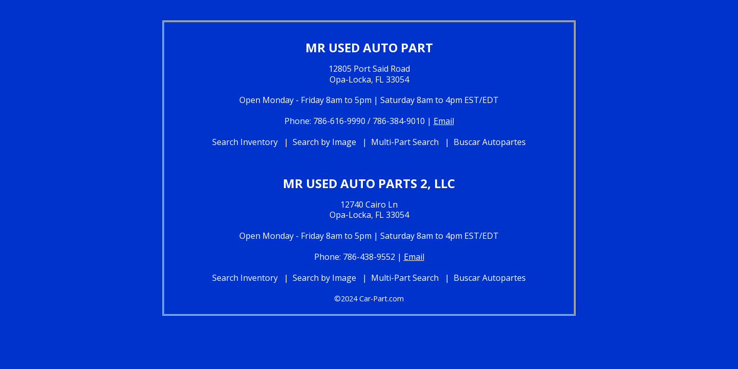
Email (444, 121)
